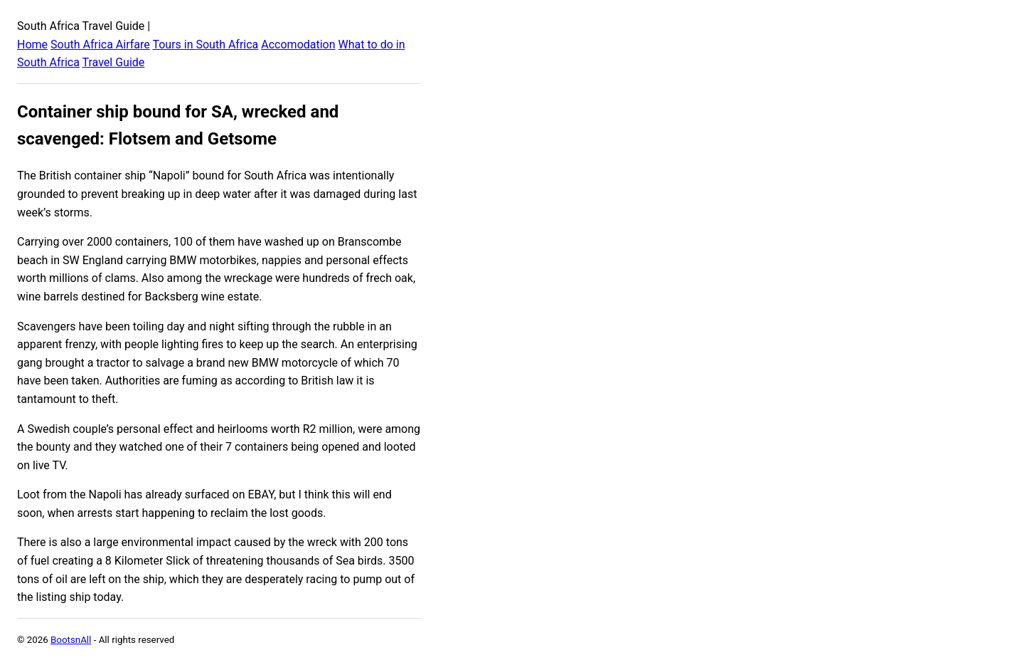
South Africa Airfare (100, 44)
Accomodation (298, 44)
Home (32, 44)
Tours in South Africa (205, 44)
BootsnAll (70, 639)
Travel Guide (113, 62)
